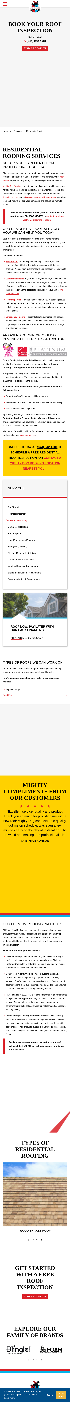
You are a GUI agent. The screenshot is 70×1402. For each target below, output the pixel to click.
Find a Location (35, 48)
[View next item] (41, 967)
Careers (35, 1157)
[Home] (35, 7)
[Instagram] (32, 1185)
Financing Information (27, 568)
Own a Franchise (35, 1164)
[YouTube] (43, 1185)
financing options (10, 128)
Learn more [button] (9, 1398)
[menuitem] (35, 437)
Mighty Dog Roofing (12, 117)
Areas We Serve (35, 1171)
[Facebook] (26, 1185)
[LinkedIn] (38, 1185)
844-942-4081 (35, 1128)
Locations (35, 1144)
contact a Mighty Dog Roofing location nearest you (35, 394)
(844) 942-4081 (36, 40)
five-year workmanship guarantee (40, 128)
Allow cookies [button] (61, 1395)
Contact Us (35, 1151)
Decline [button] (50, 1395)
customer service (27, 365)
